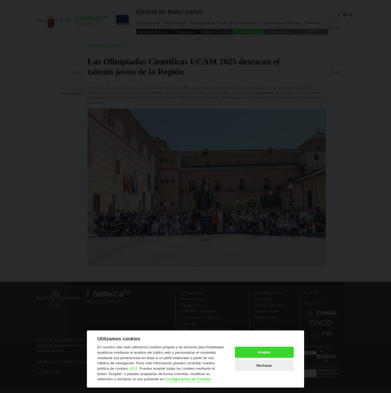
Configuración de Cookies (188, 379)
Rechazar (264, 365)
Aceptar (264, 352)
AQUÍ (132, 368)
